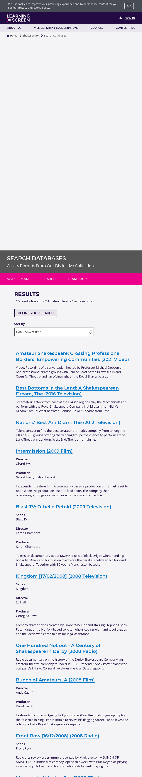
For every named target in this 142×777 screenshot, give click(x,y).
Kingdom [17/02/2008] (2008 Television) (61, 576)
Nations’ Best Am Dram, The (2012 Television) (68, 422)
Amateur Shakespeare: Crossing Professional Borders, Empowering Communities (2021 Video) (72, 356)
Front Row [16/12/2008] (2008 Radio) (57, 735)
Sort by (19, 324)
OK (129, 6)
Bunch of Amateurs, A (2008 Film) (55, 680)
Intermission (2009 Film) (44, 451)
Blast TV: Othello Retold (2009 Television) (63, 506)
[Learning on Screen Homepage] (18, 18)
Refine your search (36, 313)
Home (13, 35)
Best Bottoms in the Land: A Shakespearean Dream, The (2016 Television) (67, 391)
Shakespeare (31, 35)
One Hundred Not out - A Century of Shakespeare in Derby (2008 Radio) (58, 648)
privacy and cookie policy (33, 7)
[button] (8, 35)
